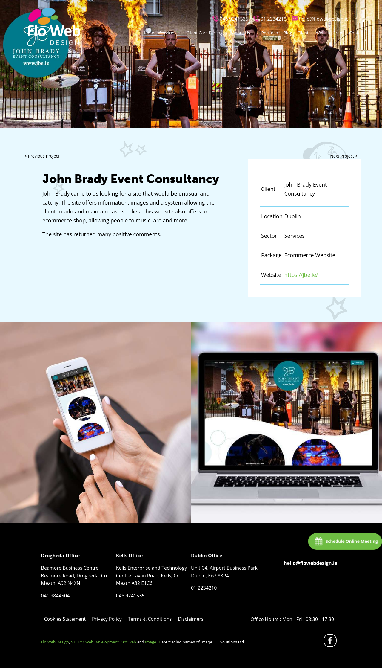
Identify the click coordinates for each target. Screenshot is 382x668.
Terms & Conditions (150, 619)
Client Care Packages (207, 33)
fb (331, 641)
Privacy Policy (107, 619)
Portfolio (269, 33)
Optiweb (129, 642)
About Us (241, 33)
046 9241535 (234, 19)
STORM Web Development (95, 642)
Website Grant (330, 33)
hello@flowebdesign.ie (324, 19)
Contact (356, 33)
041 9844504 (55, 595)
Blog (288, 33)
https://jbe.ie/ (301, 274)
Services (167, 33)
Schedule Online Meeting (351, 541)
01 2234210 (273, 19)
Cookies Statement (65, 619)
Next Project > (344, 156)
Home (148, 33)
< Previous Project (41, 156)
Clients (303, 33)
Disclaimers (191, 619)
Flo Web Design (55, 642)
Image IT (152, 642)
